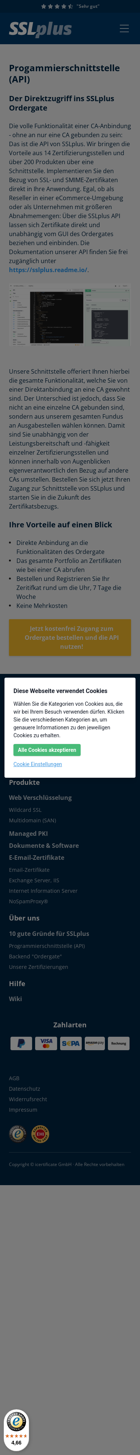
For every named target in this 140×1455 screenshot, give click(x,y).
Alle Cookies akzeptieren (47, 750)
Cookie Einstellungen (37, 764)
